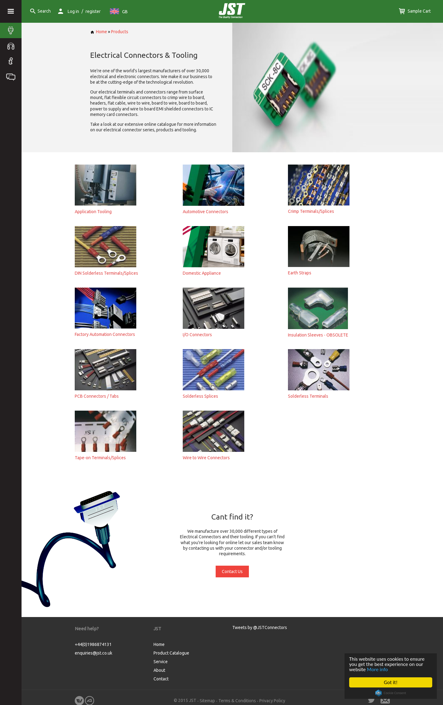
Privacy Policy (272, 700)
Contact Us (232, 571)
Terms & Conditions (237, 700)
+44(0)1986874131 (93, 644)
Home (98, 31)
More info (377, 669)
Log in (73, 11)
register (93, 11)
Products (119, 31)
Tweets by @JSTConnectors (259, 627)
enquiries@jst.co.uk (93, 653)
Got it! (390, 682)
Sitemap (207, 700)
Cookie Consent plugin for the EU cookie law (390, 693)
